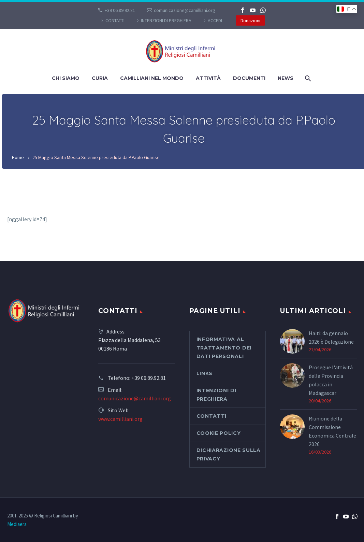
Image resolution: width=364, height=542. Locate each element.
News (285, 78)
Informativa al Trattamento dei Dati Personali (224, 347)
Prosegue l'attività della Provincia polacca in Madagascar (331, 380)
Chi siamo (65, 78)
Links (204, 373)
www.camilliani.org (120, 418)
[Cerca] (307, 78)
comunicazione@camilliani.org (184, 10)
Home (18, 157)
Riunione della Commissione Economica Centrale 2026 (332, 431)
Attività (208, 78)
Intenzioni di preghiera (166, 20)
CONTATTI (115, 20)
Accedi (215, 20)
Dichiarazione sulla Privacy (228, 454)
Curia (100, 78)
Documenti (249, 78)
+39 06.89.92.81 (120, 10)
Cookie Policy (218, 433)
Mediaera (17, 524)
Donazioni (250, 20)
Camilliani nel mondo (152, 78)
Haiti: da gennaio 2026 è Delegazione (331, 337)
